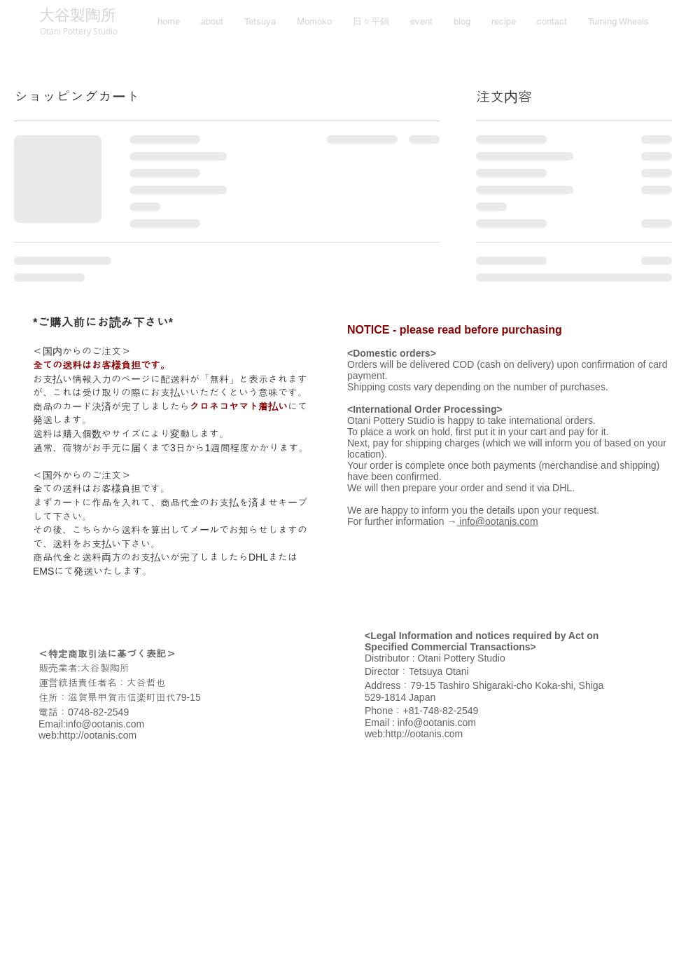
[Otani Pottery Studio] (78, 31)
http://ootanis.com (98, 735)
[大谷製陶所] (77, 16)
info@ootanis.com (105, 724)
